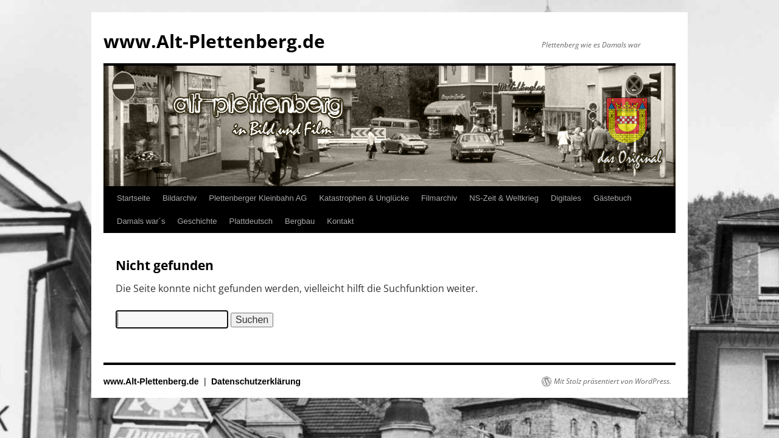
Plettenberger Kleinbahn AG (258, 198)
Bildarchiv (179, 198)
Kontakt (340, 221)
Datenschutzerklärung (256, 381)
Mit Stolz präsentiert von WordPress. (612, 381)
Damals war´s (141, 221)
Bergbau (300, 221)
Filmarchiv (439, 198)
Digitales (566, 198)
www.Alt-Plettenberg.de (214, 41)
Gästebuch (612, 198)
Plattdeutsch (251, 221)
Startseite (133, 198)
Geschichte (197, 221)
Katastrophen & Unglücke (363, 198)
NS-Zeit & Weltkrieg (504, 198)
